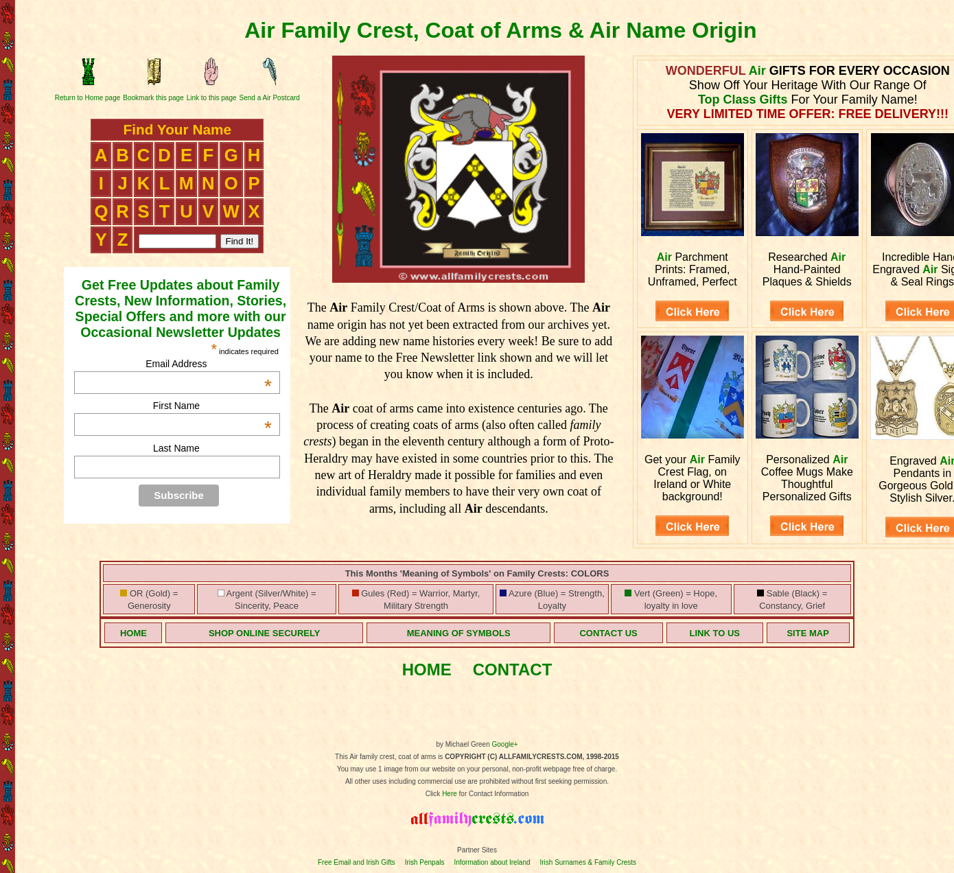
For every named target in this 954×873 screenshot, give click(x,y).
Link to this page (212, 98)
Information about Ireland (492, 862)
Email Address (209, 363)
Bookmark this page (153, 98)
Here (449, 794)
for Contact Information (493, 794)
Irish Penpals (425, 862)
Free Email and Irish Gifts (356, 862)
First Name (212, 405)
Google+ (505, 744)
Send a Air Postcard (270, 98)
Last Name (176, 448)
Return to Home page (88, 98)
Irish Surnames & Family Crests (587, 862)
